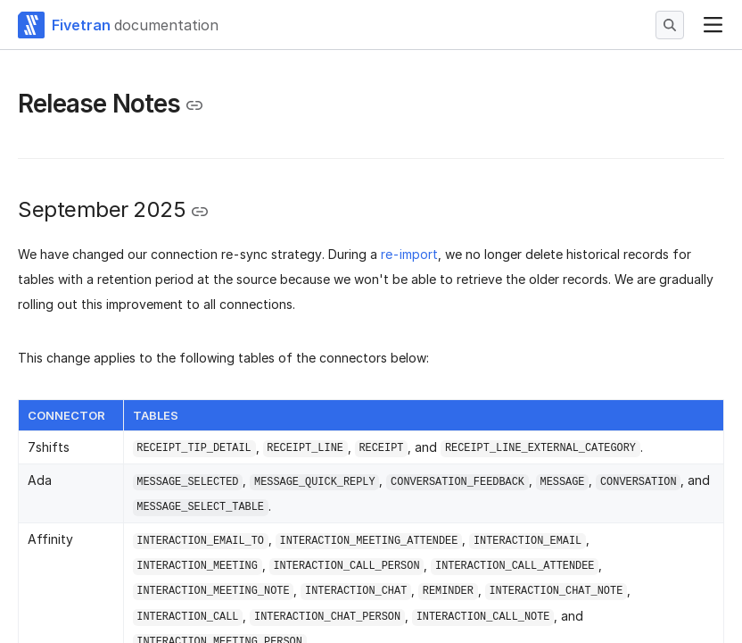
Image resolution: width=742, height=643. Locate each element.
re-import (409, 254)
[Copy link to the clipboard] (194, 105)
